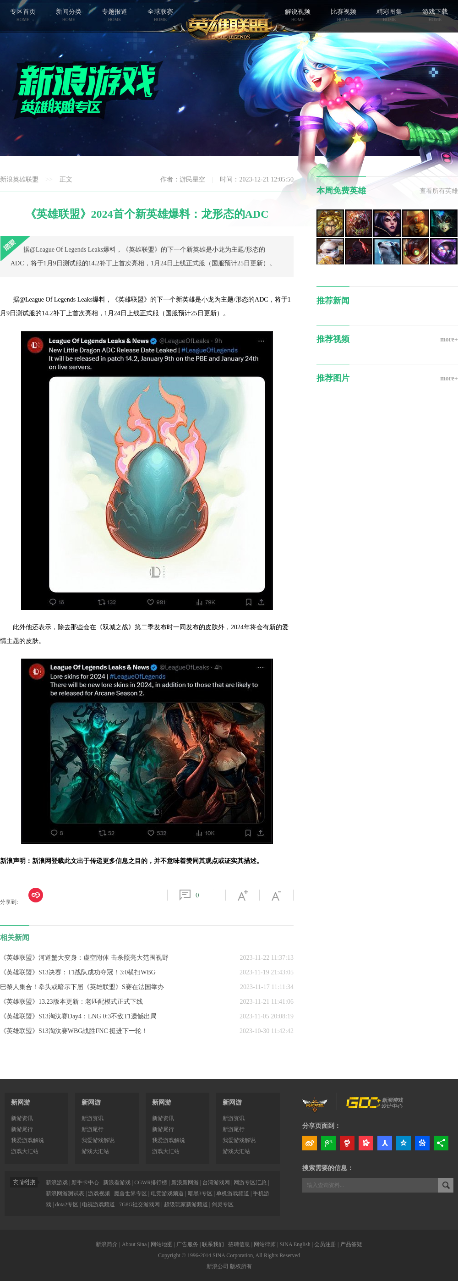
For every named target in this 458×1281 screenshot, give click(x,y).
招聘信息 (239, 1244)
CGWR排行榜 (150, 1182)
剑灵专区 (223, 1204)
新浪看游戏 (117, 1182)
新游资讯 (22, 1118)
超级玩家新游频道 (186, 1204)
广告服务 (187, 1244)
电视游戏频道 (98, 1204)
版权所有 (241, 1266)
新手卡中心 (85, 1182)
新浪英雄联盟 (19, 179)
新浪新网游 (185, 1182)
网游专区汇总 (250, 1182)
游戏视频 (99, 1193)
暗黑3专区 (200, 1193)
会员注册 (325, 1244)
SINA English (295, 1244)
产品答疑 (351, 1244)
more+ (449, 339)
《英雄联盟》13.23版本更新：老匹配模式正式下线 (71, 1001)
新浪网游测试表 (65, 1193)
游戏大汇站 (24, 1151)
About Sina (134, 1244)
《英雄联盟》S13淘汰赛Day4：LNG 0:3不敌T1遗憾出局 (78, 1016)
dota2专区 (66, 1204)
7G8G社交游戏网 (139, 1204)
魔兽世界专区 (130, 1193)
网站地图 (162, 1244)
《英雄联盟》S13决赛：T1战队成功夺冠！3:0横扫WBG (78, 972)
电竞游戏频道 (167, 1193)
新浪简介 (107, 1244)
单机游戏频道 (232, 1193)
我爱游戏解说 (27, 1140)
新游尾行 (22, 1129)
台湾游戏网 (216, 1182)
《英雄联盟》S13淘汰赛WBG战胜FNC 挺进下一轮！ (74, 1031)
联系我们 (213, 1244)
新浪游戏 (57, 1182)
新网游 (20, 1102)
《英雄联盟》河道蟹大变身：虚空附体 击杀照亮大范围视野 (84, 957)
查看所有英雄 (439, 190)
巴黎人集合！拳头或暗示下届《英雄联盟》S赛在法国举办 (82, 987)
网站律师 (265, 1244)
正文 (66, 179)
